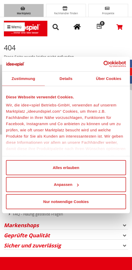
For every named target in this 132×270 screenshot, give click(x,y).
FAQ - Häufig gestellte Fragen (38, 214)
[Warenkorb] (119, 27)
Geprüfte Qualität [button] (65, 235)
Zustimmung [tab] (23, 78)
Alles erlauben (66, 167)
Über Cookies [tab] (108, 78)
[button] (57, 27)
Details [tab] (66, 78)
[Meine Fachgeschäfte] (77, 26)
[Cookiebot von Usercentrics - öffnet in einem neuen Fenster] (103, 64)
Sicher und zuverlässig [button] (65, 245)
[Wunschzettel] (99, 26)
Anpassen (66, 184)
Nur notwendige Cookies (66, 201)
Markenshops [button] (65, 225)
